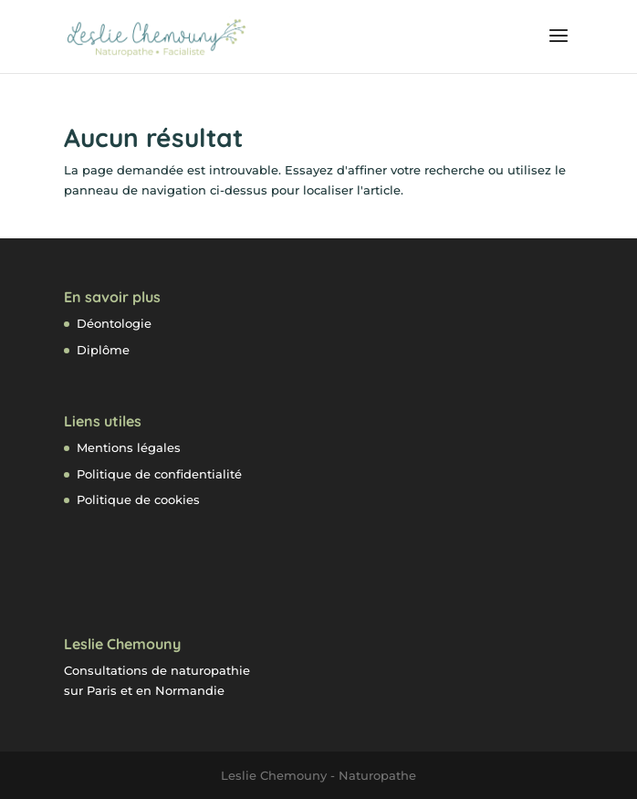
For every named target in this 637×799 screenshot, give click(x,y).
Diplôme (103, 349)
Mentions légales (129, 447)
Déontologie (114, 323)
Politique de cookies (138, 499)
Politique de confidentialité (159, 474)
